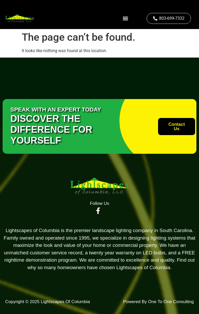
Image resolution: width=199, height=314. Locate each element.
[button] (125, 18)
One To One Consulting (170, 301)
